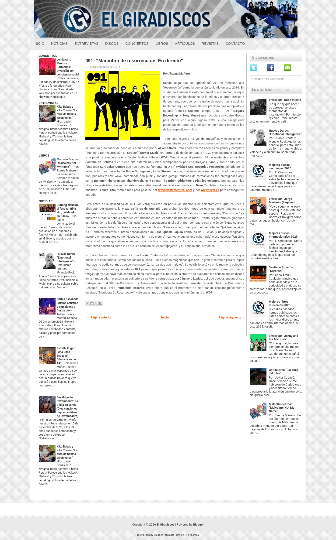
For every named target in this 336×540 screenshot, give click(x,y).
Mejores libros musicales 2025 (279, 303)
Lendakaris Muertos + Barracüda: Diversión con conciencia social (68, 67)
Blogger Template (164, 535)
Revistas (210, 43)
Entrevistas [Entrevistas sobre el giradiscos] (86, 43)
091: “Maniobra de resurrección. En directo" (134, 60)
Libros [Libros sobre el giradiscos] (161, 43)
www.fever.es (210, 190)
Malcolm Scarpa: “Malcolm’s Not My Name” (67, 163)
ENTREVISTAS (48, 103)
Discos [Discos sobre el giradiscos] (112, 43)
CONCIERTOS (48, 56)
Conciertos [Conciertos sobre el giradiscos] (136, 43)
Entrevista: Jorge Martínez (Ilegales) (281, 200)
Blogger (198, 524)
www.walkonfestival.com (175, 190)
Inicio (39, 43)
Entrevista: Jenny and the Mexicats (283, 337)
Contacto (235, 43)
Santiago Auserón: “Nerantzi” (281, 269)
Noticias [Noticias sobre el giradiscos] (59, 43)
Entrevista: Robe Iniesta (285, 100)
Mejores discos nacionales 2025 (280, 166)
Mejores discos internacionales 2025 (283, 234)
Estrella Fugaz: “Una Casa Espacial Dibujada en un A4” (66, 356)
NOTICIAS (45, 201)
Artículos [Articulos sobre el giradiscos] (185, 43)
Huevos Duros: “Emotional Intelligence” (66, 257)
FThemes (193, 535)
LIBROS (44, 155)
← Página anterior (99, 317)
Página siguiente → (231, 317)
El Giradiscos (165, 524)
